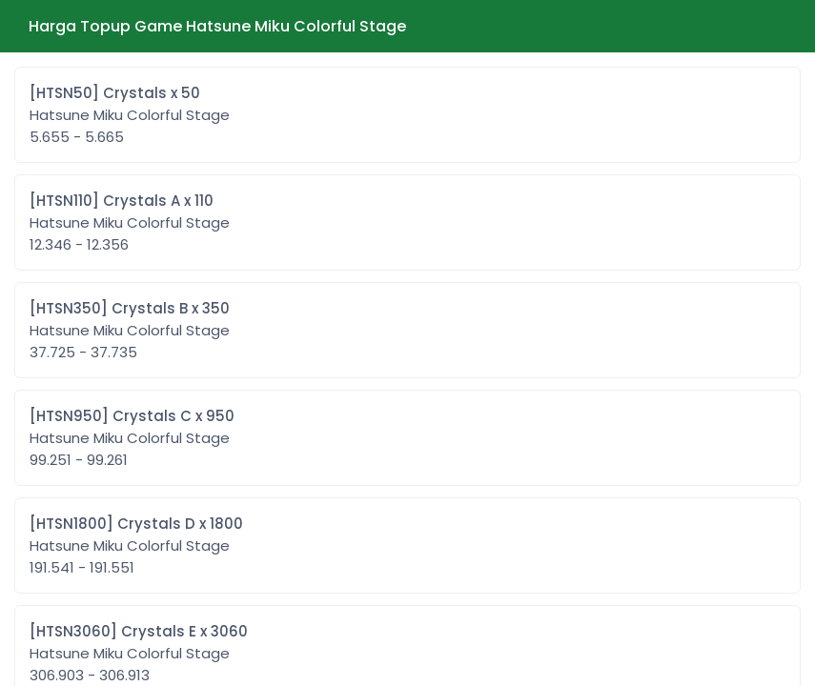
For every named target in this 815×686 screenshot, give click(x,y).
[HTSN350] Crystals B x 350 (130, 330)
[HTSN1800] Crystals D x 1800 (136, 546)
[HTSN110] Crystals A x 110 (130, 223)
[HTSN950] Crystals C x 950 (132, 438)
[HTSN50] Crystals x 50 (130, 115)
